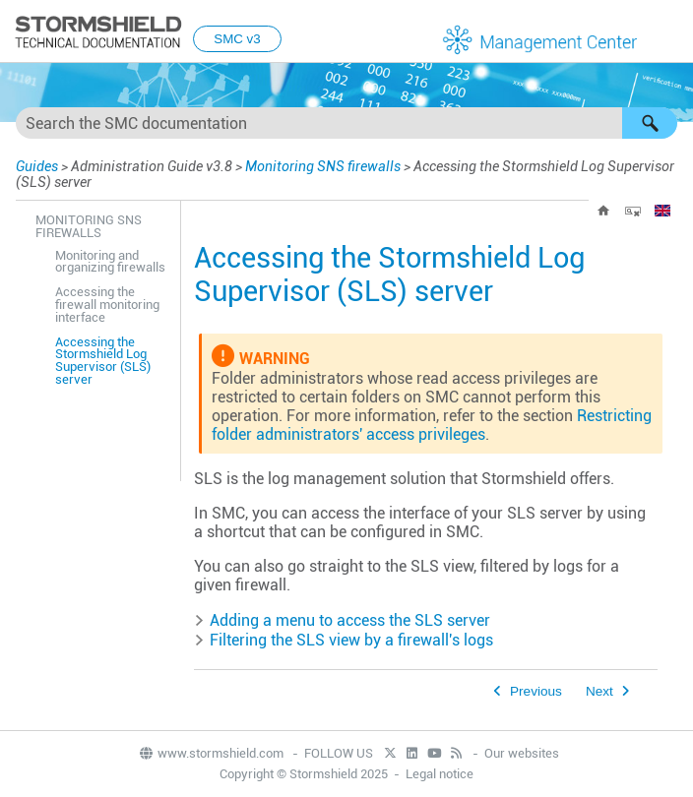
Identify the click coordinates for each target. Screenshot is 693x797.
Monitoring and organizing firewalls (110, 262)
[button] (649, 123)
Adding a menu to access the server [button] (342, 620)
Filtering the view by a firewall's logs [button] (343, 640)
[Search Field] (346, 123)
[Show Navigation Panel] (669, 32)
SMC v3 (237, 38)
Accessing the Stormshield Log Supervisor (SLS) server (103, 361)
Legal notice (439, 773)
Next (599, 691)
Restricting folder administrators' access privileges (432, 425)
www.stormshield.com (210, 753)
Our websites (521, 753)
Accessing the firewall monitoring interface (107, 304)
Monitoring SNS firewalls (323, 166)
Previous (536, 691)
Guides (37, 166)
